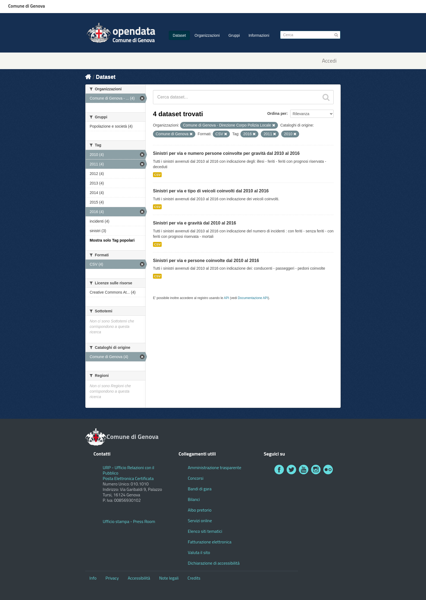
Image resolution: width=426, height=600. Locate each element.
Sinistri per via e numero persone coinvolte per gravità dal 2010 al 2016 (226, 153)
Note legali (169, 578)
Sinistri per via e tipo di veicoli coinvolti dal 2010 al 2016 (211, 191)
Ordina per (277, 113)
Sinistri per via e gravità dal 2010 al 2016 (194, 223)
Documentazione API (253, 298)
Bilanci (194, 499)
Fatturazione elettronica (209, 542)
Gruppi (234, 35)
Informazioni (259, 35)
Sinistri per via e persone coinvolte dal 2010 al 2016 (206, 260)
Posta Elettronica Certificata (128, 478)
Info (92, 578)
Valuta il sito (199, 552)
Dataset (179, 35)
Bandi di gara (199, 488)
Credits (193, 578)
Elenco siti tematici (205, 531)
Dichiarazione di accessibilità (213, 563)
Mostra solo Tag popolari (112, 240)
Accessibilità (139, 578)
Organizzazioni (207, 35)
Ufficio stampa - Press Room (129, 521)
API (226, 298)
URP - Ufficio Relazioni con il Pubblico (128, 470)
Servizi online (200, 520)
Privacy (112, 578)
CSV (157, 175)
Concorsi (195, 478)
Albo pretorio (199, 510)
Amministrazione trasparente (214, 467)
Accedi (329, 61)
